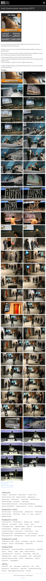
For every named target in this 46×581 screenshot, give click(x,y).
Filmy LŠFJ (4, 570)
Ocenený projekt (24, 499)
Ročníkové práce (22, 494)
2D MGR (16, 551)
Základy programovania (7, 535)
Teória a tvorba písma (33, 533)
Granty (32, 566)
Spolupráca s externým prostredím (9, 558)
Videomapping (17, 566)
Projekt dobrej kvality (34, 499)
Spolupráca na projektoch (30, 535)
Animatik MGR (39, 549)
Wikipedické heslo (29, 558)
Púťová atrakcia (16, 514)
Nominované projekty (6, 501)
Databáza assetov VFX (21, 506)
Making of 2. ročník (28, 522)
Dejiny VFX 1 (38, 514)
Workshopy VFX (5, 568)
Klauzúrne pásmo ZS (6, 522)
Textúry (36, 531)
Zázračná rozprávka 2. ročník (8, 497)
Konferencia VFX (4, 483)
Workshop (37, 558)
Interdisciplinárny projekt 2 (20, 533)
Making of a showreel (21, 497)
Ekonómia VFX (5, 560)
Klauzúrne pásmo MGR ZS (18, 549)
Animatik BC (36, 522)
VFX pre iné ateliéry (19, 543)
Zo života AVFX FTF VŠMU (7, 487)
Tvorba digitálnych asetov (7, 526)
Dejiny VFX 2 (32, 541)
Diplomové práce (6, 499)
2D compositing (24, 541)
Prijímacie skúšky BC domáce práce (10, 503)
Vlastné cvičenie (29, 543)
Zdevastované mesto (6, 514)
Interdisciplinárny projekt (7, 533)
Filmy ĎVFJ (28, 570)
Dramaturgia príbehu (6, 528)
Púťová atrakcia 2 (19, 531)
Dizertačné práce (15, 499)
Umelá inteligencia (38, 506)
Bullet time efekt (38, 511)
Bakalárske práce (31, 497)
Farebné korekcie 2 (29, 531)
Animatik (17, 541)
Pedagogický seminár (6, 556)
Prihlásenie (23, 577)
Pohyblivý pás (16, 528)
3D (27, 514)
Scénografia (4, 543)
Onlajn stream (23, 568)
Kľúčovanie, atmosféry (18, 511)
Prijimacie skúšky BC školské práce (27, 503)
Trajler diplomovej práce (7, 553)
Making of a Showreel (29, 551)
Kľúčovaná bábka (38, 526)
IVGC (11, 566)
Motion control (35, 553)
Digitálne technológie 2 (20, 526)
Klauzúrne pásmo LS (17, 522)
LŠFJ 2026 (30, 506)
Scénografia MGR (23, 556)
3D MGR (21, 551)
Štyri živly (4, 551)
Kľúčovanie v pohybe (6, 511)
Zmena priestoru (13, 524)
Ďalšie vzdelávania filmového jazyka (16, 570)
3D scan (32, 514)
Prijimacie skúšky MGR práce (8, 506)
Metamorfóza (5, 524)
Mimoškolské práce (18, 535)
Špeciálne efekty (37, 556)
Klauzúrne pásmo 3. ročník (8, 541)
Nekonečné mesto (29, 511)
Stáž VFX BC (41, 535)
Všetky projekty (25, 501)
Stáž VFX (21, 558)
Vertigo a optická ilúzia (26, 528)
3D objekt (26, 524)
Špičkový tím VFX (15, 568)
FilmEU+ (38, 566)
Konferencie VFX (25, 566)
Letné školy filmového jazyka (34, 568)
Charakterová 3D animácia (8, 531)
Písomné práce (16, 501)
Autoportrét (4, 494)
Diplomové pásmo (6, 549)
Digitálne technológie (6, 516)
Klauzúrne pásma (13, 494)
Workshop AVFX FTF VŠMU (7, 482)
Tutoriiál (23, 514)
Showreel (11, 543)
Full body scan (18, 553)
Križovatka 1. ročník (32, 494)
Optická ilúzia (40, 541)
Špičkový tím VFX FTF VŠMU (7, 485)
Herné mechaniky (27, 553)
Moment (21, 524)
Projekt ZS (10, 551)
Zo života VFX (5, 566)
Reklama (15, 556)
